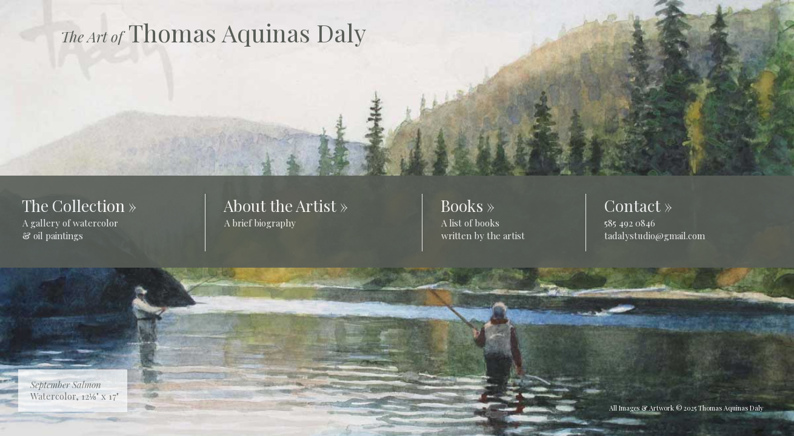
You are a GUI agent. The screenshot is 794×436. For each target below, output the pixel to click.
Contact (632, 205)
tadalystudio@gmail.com (654, 236)
